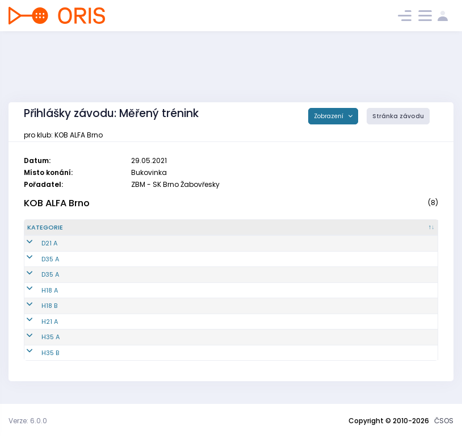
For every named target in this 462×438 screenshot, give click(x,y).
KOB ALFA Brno (57, 203)
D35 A (36, 259)
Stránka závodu (398, 116)
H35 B (36, 352)
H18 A (35, 290)
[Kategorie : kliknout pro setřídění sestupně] (62, 228)
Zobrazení (329, 116)
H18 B (35, 305)
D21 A (35, 243)
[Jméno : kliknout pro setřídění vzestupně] (236, 228)
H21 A (35, 321)
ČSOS (443, 421)
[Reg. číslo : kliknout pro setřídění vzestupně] (132, 228)
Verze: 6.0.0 (28, 421)
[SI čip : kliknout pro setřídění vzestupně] (405, 228)
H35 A (36, 336)
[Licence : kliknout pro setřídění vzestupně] (339, 228)
